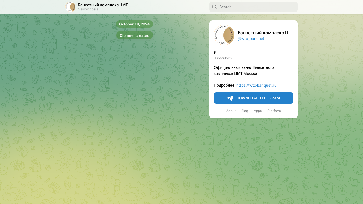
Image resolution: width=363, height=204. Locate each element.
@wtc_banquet (251, 38)
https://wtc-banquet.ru (256, 85)
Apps (258, 111)
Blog (244, 111)
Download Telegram (253, 98)
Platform (274, 111)
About (231, 111)
